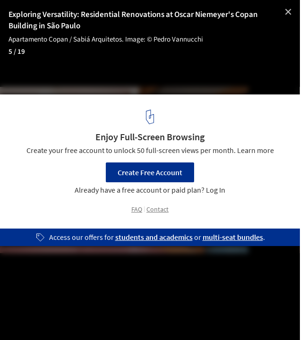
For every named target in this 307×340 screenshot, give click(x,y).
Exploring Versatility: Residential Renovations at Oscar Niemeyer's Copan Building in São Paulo (133, 20)
